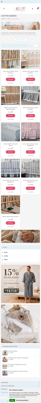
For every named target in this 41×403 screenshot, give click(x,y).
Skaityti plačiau (20, 39)
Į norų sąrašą (10, 83)
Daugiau (10, 79)
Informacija (4, 382)
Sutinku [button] (12, 400)
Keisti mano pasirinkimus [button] (22, 400)
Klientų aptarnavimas (7, 386)
